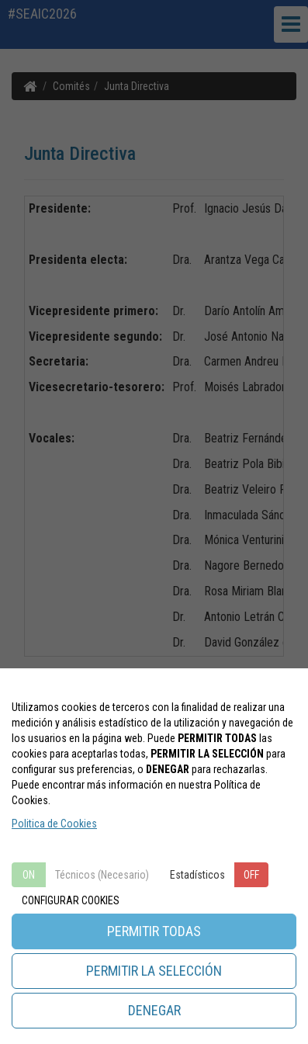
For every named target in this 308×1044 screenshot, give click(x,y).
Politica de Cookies (54, 823)
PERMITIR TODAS (154, 931)
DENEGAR (154, 1010)
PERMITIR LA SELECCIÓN (154, 970)
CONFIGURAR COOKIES (70, 900)
